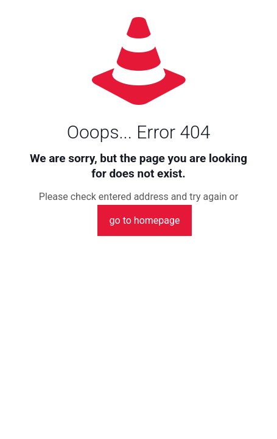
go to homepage (145, 220)
